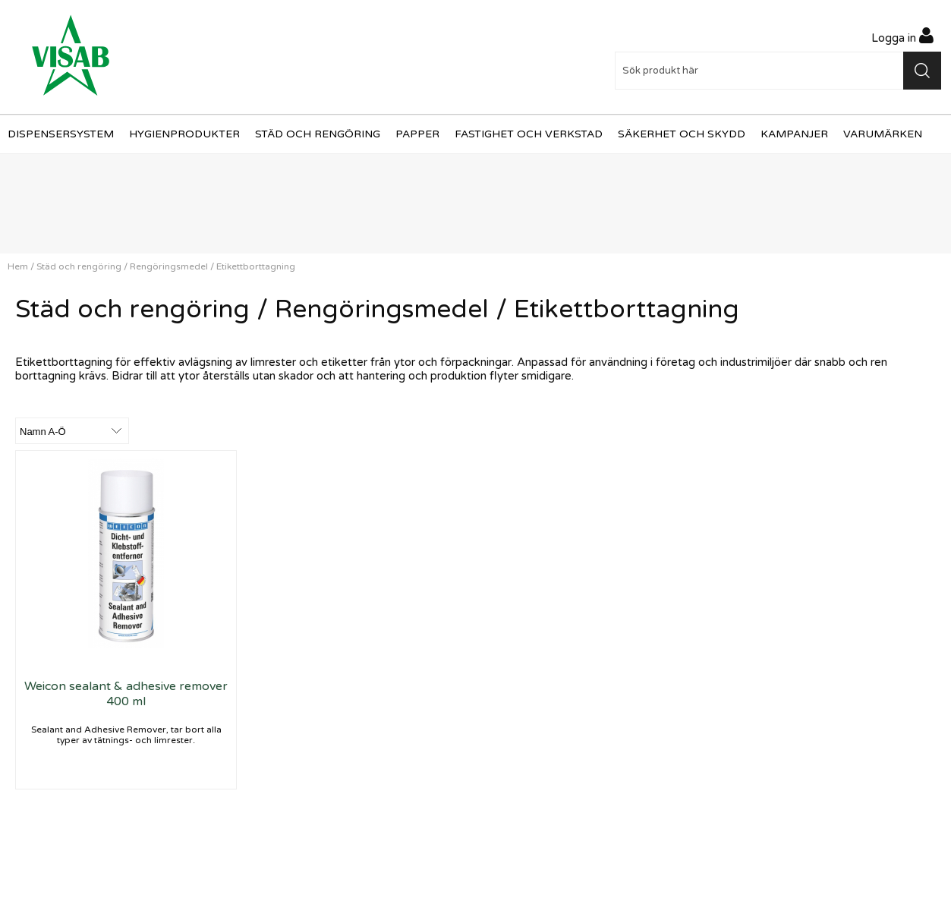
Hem (18, 266)
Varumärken (882, 134)
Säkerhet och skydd (681, 134)
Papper (417, 134)
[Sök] (778, 71)
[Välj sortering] (72, 431)
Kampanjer (794, 134)
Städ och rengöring (317, 134)
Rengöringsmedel (169, 266)
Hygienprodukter (184, 134)
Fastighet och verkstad (529, 134)
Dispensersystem (61, 134)
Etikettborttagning (255, 266)
